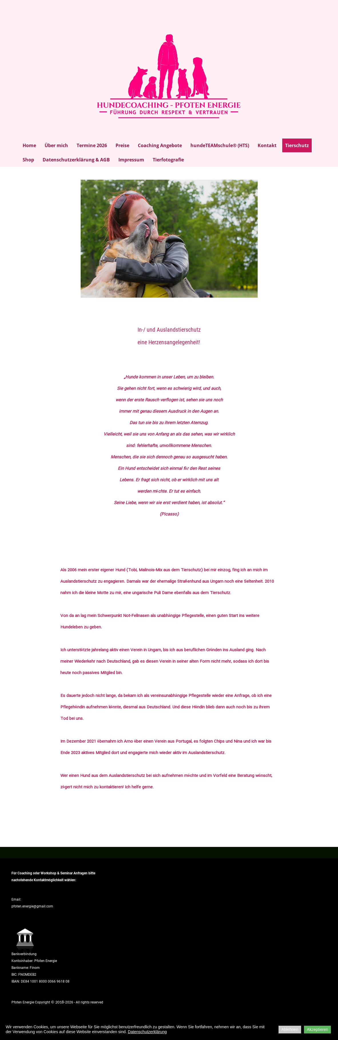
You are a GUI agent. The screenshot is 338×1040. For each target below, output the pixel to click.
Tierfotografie (168, 160)
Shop (28, 160)
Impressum (131, 160)
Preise (122, 145)
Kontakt (267, 145)
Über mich (56, 145)
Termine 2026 (92, 145)
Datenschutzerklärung (147, 1031)
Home (29, 145)
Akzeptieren (317, 1029)
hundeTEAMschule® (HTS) (219, 145)
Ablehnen (289, 1029)
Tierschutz (297, 145)
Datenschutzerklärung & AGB (76, 160)
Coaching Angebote (160, 145)
